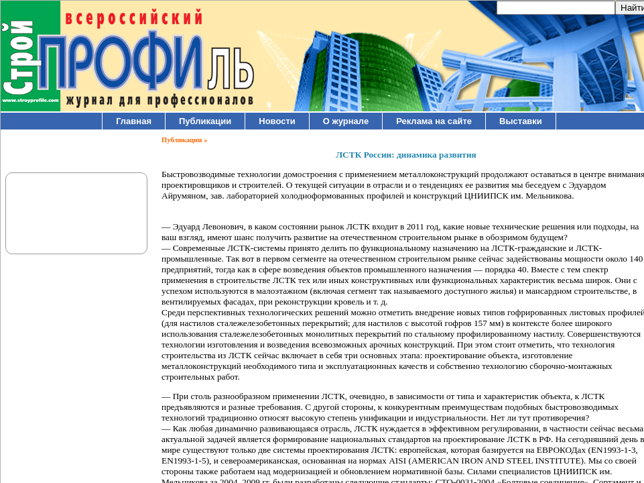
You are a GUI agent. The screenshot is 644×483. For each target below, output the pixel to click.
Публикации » (184, 140)
